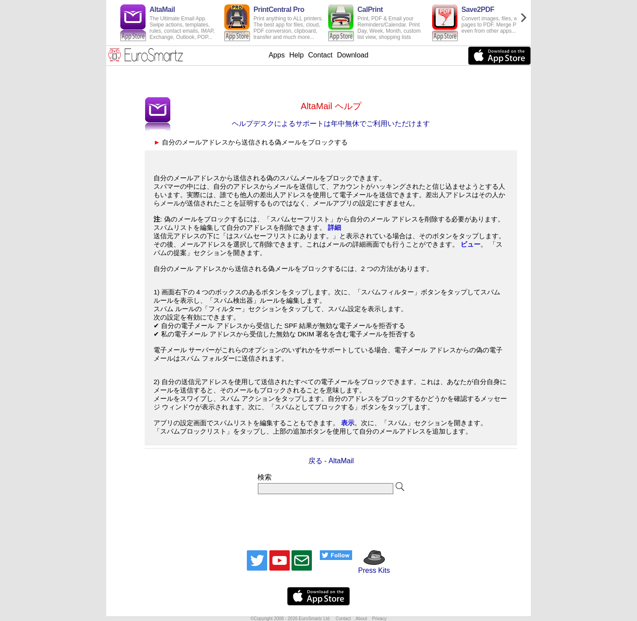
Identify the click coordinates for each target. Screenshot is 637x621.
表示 (347, 423)
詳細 (334, 227)
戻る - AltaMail (331, 461)
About (361, 618)
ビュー (470, 244)
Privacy (379, 618)
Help (296, 55)
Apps (276, 55)
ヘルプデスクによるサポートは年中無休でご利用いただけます (331, 123)
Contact (320, 55)
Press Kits (371, 566)
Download (352, 55)
